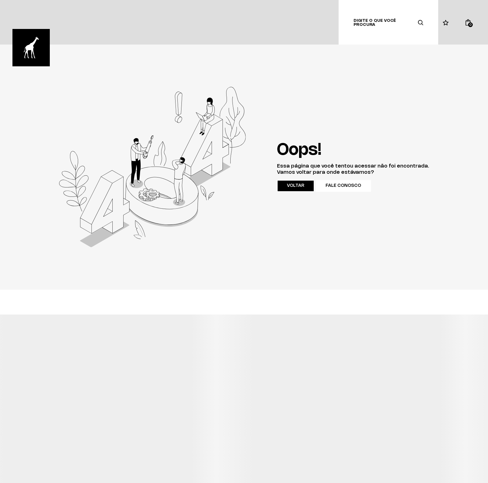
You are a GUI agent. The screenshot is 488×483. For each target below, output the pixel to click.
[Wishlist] (445, 22)
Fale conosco (343, 186)
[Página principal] (31, 47)
